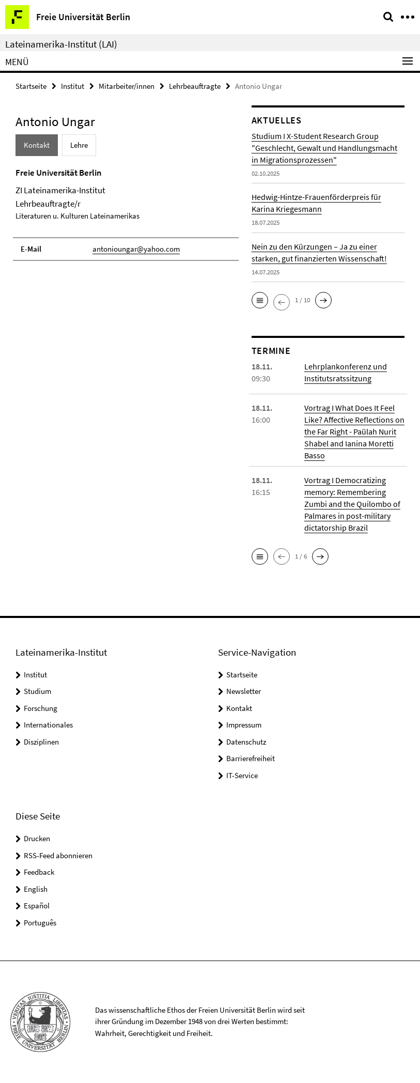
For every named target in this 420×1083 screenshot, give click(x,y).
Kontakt (239, 708)
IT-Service (242, 775)
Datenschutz (246, 742)
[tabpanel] (125, 213)
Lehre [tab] (79, 145)
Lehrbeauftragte (195, 86)
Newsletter (243, 691)
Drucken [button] (37, 838)
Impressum (243, 725)
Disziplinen (41, 742)
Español (37, 905)
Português (40, 922)
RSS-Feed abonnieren (58, 855)
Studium (37, 691)
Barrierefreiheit (250, 758)
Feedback (39, 872)
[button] (260, 300)
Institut (72, 86)
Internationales (48, 725)
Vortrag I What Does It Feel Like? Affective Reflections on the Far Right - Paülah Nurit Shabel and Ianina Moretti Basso (354, 431)
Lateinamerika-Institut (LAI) (61, 44)
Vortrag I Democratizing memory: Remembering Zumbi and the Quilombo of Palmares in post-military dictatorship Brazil (352, 504)
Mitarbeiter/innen (126, 86)
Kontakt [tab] (37, 145)
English (36, 889)
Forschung (40, 708)
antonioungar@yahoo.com (136, 249)
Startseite (30, 86)
